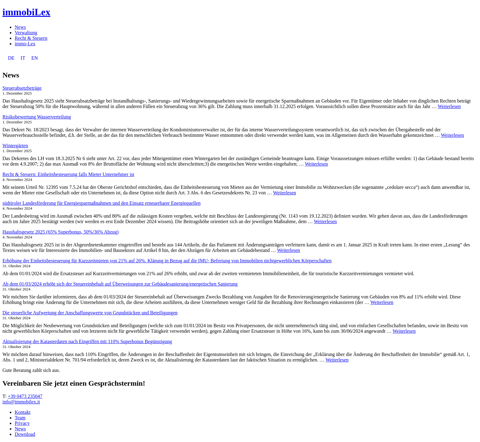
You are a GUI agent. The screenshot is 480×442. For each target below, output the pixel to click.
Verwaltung (26, 32)
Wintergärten (15, 145)
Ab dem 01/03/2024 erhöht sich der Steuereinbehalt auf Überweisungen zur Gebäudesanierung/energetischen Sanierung (120, 284)
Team (20, 417)
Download (25, 434)
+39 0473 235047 (25, 396)
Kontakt (23, 412)
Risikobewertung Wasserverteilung (36, 116)
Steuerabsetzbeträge (22, 88)
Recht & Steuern (31, 38)
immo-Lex (25, 43)
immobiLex (26, 11)
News (20, 27)
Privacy (22, 423)
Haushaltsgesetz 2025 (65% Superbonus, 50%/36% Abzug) (60, 231)
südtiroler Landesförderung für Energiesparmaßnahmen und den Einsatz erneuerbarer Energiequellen (101, 203)
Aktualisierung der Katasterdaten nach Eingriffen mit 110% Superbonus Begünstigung (87, 341)
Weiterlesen (449, 106)
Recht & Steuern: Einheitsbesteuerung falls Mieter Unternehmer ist (68, 174)
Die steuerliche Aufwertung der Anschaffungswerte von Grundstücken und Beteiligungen (90, 312)
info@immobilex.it (21, 401)
